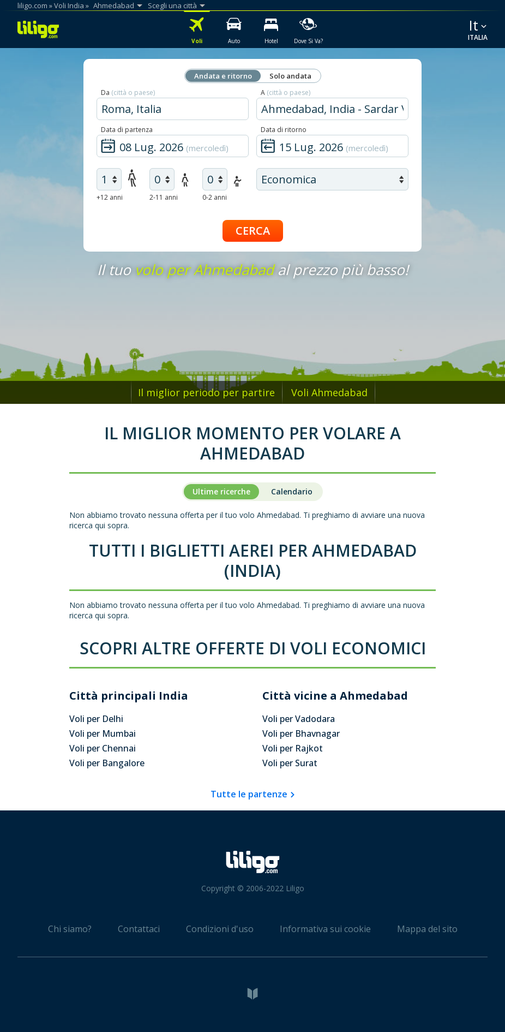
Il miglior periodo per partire (206, 392)
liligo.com (32, 5)
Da (128, 92)
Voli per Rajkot (292, 748)
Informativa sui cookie (325, 929)
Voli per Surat (289, 763)
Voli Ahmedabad (329, 392)
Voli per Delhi (96, 719)
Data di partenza (127, 129)
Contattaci (139, 929)
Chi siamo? (70, 929)
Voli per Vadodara (298, 719)
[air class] (332, 179)
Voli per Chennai (102, 748)
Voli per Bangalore (107, 763)
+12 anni (110, 197)
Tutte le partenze (249, 794)
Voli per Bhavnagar (301, 733)
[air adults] (109, 179)
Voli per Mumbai (102, 733)
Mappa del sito (427, 929)
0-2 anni (214, 197)
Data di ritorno (283, 129)
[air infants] (214, 179)
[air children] (162, 179)
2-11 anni (163, 197)
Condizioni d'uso (220, 929)
